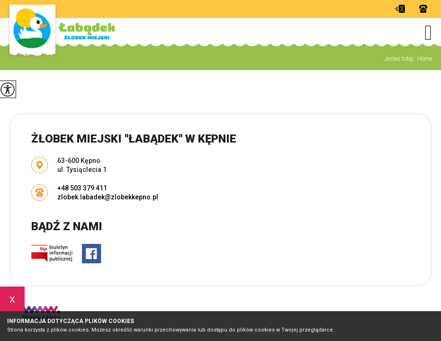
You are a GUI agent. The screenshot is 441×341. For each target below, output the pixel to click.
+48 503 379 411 (423, 9)
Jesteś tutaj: (401, 59)
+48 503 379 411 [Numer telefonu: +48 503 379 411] (82, 188)
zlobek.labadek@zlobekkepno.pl (400, 9)
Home (424, 59)
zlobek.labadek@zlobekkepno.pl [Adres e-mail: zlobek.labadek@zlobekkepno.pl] (107, 197)
